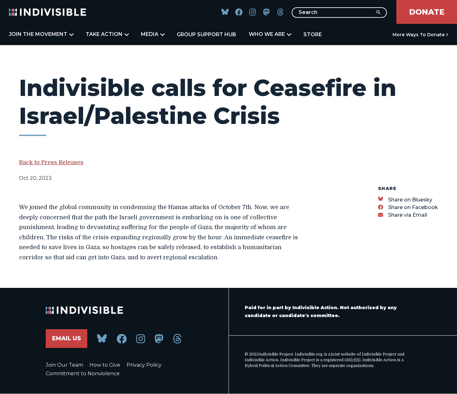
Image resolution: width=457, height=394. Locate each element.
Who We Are (270, 34)
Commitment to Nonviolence (83, 373)
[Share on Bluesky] (405, 200)
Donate (426, 12)
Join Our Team (64, 365)
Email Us (66, 338)
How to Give (104, 365)
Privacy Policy (144, 365)
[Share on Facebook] (408, 207)
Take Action (107, 34)
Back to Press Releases (51, 162)
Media (152, 34)
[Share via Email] (402, 215)
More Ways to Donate (419, 34)
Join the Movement (41, 34)
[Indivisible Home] (47, 12)
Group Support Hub (206, 34)
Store (312, 34)
